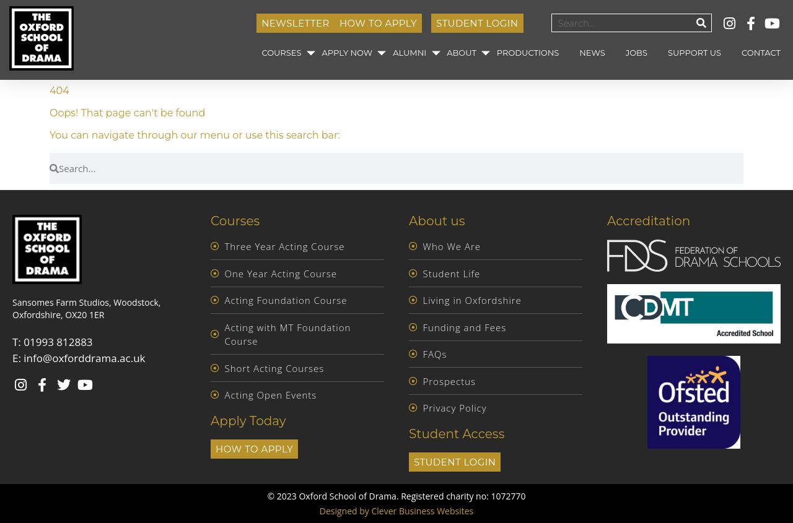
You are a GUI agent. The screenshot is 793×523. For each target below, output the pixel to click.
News (592, 53)
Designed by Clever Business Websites (396, 511)
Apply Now (347, 53)
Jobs (636, 53)
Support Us (694, 53)
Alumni (409, 53)
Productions (528, 53)
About (461, 53)
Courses (281, 53)
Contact (761, 53)
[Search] (702, 23)
